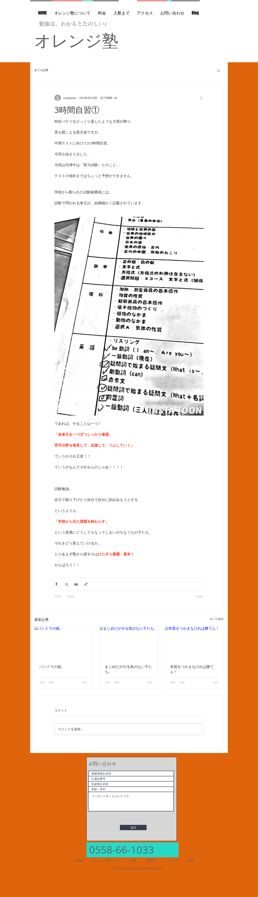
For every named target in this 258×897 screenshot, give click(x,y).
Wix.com (158, 868)
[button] (219, 70)
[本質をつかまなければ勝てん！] (194, 643)
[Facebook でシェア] (56, 584)
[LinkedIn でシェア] (76, 584)
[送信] (133, 827)
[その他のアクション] (201, 97)
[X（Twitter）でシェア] (66, 584)
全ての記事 (41, 70)
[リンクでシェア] (86, 584)
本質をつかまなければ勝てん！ (192, 669)
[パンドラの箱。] (63, 643)
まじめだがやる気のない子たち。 (128, 669)
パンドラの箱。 (52, 666)
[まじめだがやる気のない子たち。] (129, 643)
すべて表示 (217, 619)
